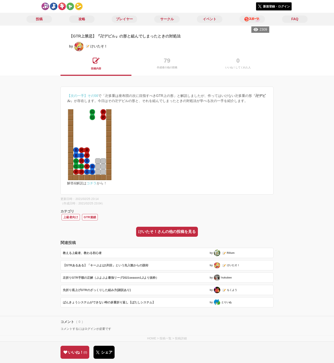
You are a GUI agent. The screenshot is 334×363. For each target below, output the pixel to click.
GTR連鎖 (90, 217)
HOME (151, 338)
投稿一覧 (165, 338)
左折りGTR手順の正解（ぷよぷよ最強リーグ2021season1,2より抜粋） (111, 277)
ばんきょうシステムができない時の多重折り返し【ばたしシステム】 (109, 302)
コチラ (91, 183)
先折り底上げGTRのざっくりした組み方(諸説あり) (97, 290)
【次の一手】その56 (82, 96)
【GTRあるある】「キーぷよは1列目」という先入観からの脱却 (105, 265)
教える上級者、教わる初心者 (82, 253)
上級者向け (70, 217)
